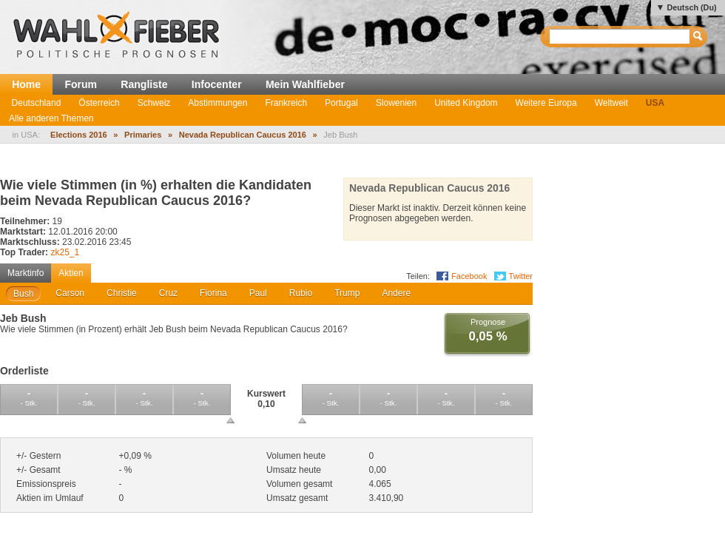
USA (655, 103)
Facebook (469, 276)
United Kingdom (465, 103)
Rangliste (144, 84)
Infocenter (217, 84)
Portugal (341, 103)
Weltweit (611, 103)
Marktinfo (25, 273)
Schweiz (154, 103)
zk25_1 (64, 252)
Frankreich (286, 103)
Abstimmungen (217, 103)
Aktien (70, 273)
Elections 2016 (78, 134)
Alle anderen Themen (51, 118)
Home (26, 84)
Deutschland (36, 103)
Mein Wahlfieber (305, 84)
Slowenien (396, 103)
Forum (80, 84)
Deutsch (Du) (691, 7)
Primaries (142, 134)
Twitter (521, 276)
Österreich (98, 103)
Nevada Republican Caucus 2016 (242, 134)
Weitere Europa (546, 103)
